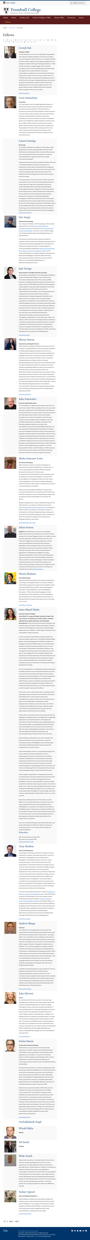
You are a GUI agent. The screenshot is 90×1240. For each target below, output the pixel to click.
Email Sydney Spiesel (25, 1213)
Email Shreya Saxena (25, 394)
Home (5, 17)
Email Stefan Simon (24, 1117)
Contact (36, 1236)
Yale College (10, 3)
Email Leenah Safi (24, 93)
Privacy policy (34, 1231)
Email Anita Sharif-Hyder (26, 842)
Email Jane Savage (24, 335)
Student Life (24, 17)
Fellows (8, 22)
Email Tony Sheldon (24, 919)
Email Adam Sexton (37, 569)
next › (11, 1221)
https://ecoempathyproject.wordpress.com (32, 507)
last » (17, 1221)
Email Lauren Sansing (25, 212)
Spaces (81, 17)
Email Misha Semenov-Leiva (27, 522)
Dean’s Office (59, 17)
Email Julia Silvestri (24, 1036)
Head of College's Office (42, 17)
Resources (71, 17)
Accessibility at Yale (24, 1231)
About (13, 17)
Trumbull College (26, 9)
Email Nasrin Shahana (25, 605)
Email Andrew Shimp (25, 989)
